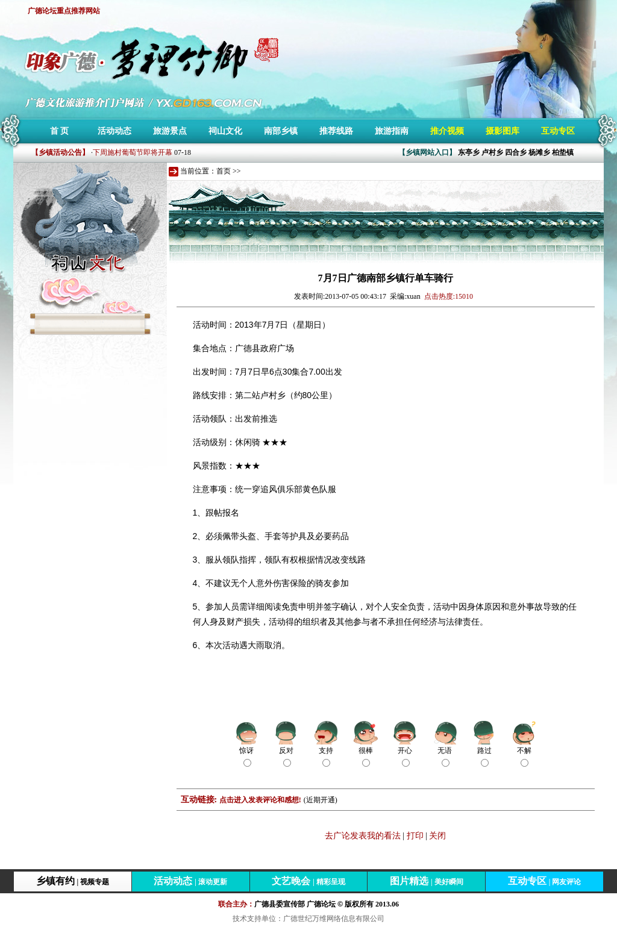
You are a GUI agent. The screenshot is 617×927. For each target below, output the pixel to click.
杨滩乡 (539, 152)
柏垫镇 (563, 152)
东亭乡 (469, 152)
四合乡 (516, 152)
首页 (223, 171)
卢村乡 (492, 152)
